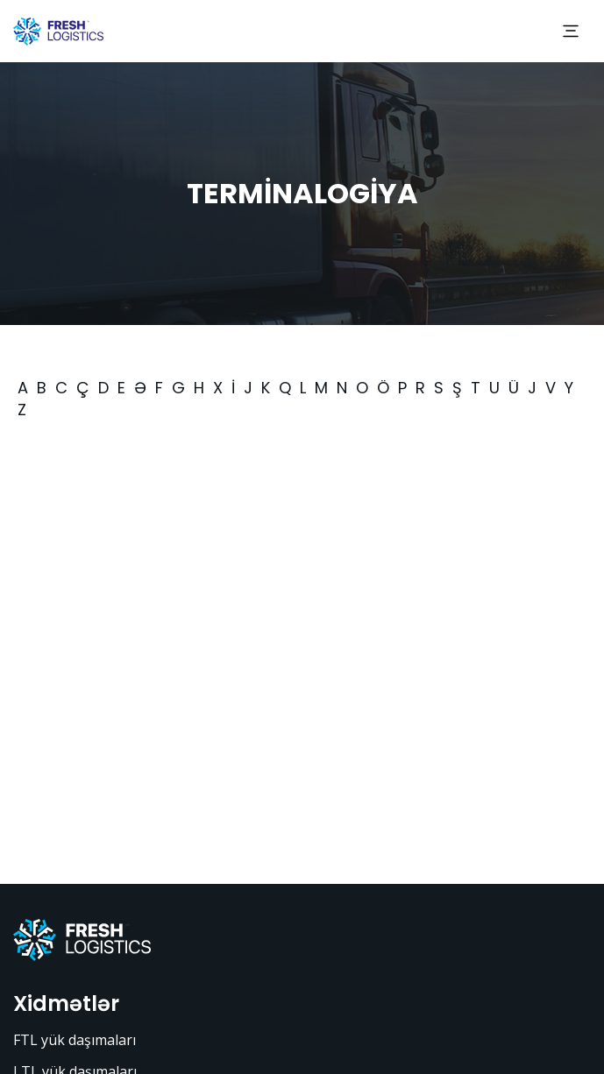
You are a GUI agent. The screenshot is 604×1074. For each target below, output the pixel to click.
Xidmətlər (66, 1003)
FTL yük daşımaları (74, 1039)
